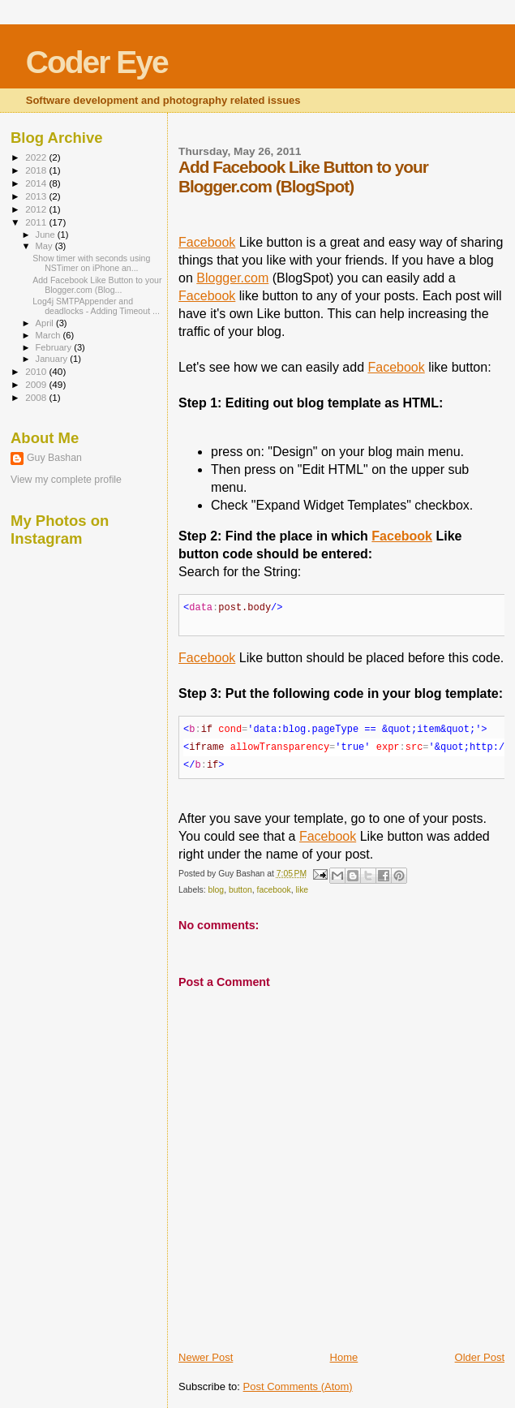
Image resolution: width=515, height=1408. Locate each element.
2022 (37, 157)
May (45, 246)
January (53, 359)
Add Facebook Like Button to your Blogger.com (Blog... (96, 285)
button (240, 889)
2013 (37, 196)
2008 (37, 397)
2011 (37, 222)
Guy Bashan (54, 457)
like (302, 889)
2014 (37, 183)
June (47, 234)
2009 (37, 384)
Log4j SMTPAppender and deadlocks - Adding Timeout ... (96, 306)
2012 (37, 209)
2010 (37, 371)
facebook (274, 889)
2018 (37, 170)
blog (216, 889)
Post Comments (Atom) (298, 1386)
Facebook (206, 242)
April (46, 323)
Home (344, 1357)
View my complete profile (66, 479)
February (55, 347)
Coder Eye (97, 62)
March (49, 335)
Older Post (479, 1357)
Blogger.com (232, 278)
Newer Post (205, 1357)
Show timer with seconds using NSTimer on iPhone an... (91, 263)
